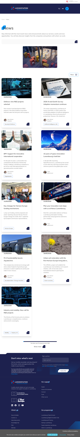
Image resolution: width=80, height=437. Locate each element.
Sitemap (13, 427)
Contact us (14, 417)
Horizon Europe (9, 228)
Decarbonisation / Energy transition (14, 280)
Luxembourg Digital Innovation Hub (50, 417)
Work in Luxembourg (46, 427)
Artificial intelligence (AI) (51, 124)
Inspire (43, 387)
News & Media (15, 415)
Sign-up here (46, 356)
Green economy (48, 280)
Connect (43, 392)
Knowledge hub (15, 422)
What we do (44, 397)
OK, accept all (52, 434)
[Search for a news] (76, 41)
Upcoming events (15, 420)
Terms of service (50, 366)
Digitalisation (8, 176)
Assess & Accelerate (46, 389)
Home (3, 19)
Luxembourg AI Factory (47, 420)
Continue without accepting (71, 431)
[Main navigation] (67, 8)
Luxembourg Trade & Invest (48, 415)
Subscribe (63, 371)
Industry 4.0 (14, 332)
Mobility (7, 332)
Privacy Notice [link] (70, 434)
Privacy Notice (14, 373)
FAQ (12, 425)
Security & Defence (10, 124)
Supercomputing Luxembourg (48, 425)
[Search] (59, 9)
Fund (42, 394)
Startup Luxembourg (46, 422)
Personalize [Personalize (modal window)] (63, 434)
